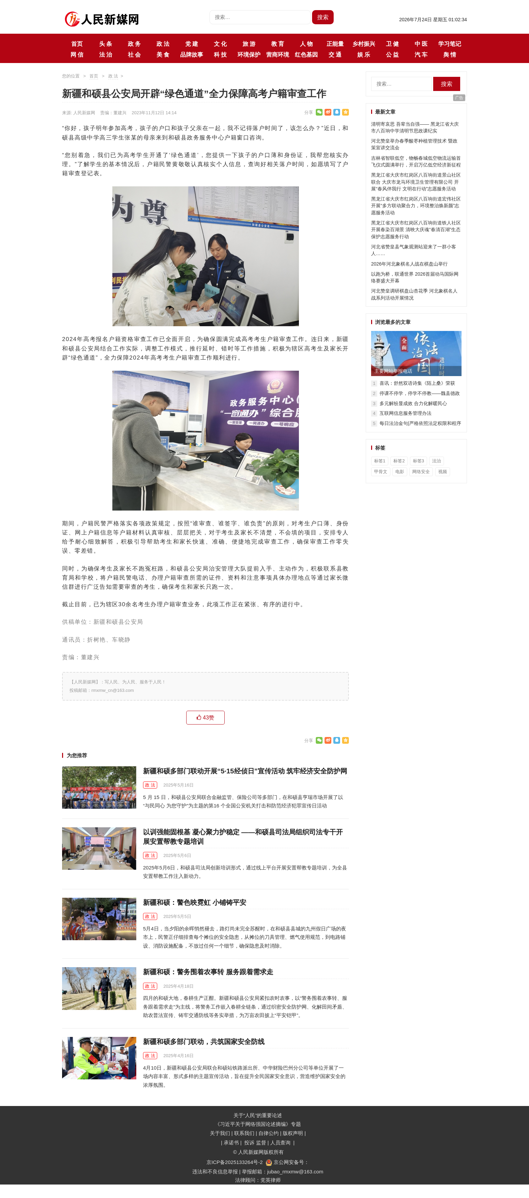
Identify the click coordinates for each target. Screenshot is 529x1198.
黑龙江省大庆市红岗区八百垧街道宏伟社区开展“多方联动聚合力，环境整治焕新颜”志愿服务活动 (416, 205)
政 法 (163, 44)
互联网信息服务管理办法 (405, 413)
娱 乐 (363, 54)
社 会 (134, 54)
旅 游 (249, 44)
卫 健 (392, 44)
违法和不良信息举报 (215, 1171)
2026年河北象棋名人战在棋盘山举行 (409, 264)
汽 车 (421, 54)
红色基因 (306, 54)
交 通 (335, 54)
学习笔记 (449, 44)
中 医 (421, 44)
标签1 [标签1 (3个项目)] (379, 460)
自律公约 (268, 1133)
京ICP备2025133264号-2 (234, 1162)
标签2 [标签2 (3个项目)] (399, 460)
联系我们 (244, 1133)
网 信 (77, 54)
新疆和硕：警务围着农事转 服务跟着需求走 (208, 972)
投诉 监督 (255, 1142)
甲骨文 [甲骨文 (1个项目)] (380, 471)
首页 (77, 44)
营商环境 (277, 54)
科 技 (220, 54)
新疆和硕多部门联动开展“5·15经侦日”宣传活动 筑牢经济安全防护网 (245, 771)
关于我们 (220, 1133)
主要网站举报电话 (393, 371)
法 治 (105, 54)
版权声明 (293, 1133)
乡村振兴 (363, 44)
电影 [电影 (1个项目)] (399, 471)
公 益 (392, 54)
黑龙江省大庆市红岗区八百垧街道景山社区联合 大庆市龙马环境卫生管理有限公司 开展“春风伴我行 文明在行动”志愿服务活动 (416, 181)
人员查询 (281, 1142)
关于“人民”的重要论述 (257, 1115)
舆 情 (449, 54)
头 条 (105, 44)
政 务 (134, 44)
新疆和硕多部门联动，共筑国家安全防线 (203, 1041)
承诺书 (232, 1142)
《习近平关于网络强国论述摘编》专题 (258, 1124)
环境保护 (249, 54)
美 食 (163, 54)
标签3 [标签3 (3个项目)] (418, 460)
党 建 (191, 44)
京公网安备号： (287, 1162)
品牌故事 (191, 54)
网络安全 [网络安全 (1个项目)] (421, 471)
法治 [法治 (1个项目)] (436, 460)
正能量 (335, 44)
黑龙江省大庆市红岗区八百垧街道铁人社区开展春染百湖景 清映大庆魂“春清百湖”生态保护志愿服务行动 (416, 229)
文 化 (220, 44)
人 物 (306, 44)
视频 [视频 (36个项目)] (442, 471)
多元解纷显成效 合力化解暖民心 (413, 403)
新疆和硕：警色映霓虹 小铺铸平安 (194, 902)
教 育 (277, 44)
